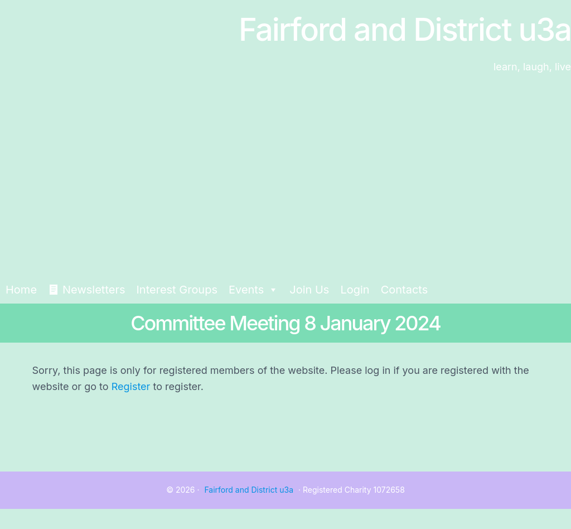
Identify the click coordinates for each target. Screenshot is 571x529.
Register (131, 386)
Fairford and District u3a (248, 489)
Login (354, 289)
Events (253, 290)
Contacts (404, 289)
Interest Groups (176, 289)
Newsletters (93, 289)
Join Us (309, 289)
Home (21, 289)
